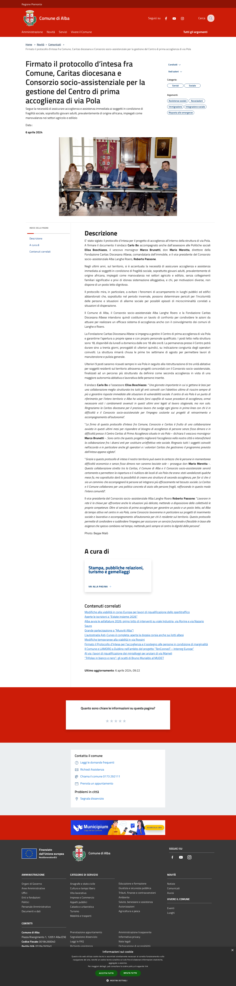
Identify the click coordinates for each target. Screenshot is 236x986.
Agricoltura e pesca (129, 911)
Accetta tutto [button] (106, 973)
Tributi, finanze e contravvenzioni (137, 893)
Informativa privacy (129, 937)
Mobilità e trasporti (80, 916)
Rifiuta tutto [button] (130, 973)
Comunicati (54, 44)
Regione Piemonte (32, 4)
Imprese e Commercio (82, 897)
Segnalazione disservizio (83, 937)
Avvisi (170, 893)
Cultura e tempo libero (82, 888)
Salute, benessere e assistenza (136, 902)
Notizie (171, 884)
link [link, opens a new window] (146, 966)
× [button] (232, 950)
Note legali (125, 941)
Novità (40, 44)
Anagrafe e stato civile (82, 884)
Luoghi (171, 913)
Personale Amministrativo (36, 907)
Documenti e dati (31, 911)
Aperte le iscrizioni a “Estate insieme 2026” (111, 616)
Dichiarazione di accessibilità (134, 946)
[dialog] (118, 966)
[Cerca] (210, 18)
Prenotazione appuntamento (86, 932)
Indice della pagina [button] (39, 227)
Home (29, 44)
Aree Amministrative (33, 888)
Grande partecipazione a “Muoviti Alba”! (109, 630)
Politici (25, 902)
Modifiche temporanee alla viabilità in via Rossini (115, 639)
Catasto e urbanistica (82, 907)
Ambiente (124, 897)
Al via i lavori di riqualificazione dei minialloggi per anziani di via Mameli (128, 653)
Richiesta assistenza (81, 946)
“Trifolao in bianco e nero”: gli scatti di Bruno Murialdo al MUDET (124, 658)
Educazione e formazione (132, 883)
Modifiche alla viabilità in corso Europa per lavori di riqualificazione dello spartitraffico (137, 612)
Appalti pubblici (78, 902)
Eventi (170, 908)
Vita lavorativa (78, 893)
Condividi (175, 65)
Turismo (74, 911)
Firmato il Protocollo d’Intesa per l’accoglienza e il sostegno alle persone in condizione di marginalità (146, 644)
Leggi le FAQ (77, 941)
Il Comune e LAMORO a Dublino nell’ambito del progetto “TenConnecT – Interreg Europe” (139, 649)
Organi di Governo (32, 884)
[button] (118, 980)
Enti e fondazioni (31, 897)
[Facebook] (163, 18)
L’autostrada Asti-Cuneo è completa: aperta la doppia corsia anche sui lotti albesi (134, 635)
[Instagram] (180, 18)
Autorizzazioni (127, 906)
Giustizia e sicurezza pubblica (135, 888)
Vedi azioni (175, 72)
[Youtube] (171, 18)
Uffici (24, 893)
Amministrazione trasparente (135, 932)
